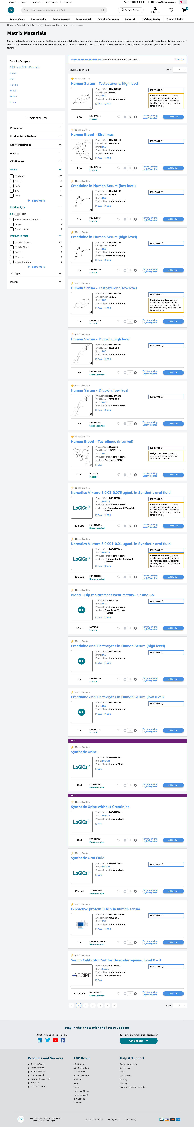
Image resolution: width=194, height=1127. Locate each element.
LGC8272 (113, 447)
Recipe (105, 969)
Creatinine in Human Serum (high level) (104, 237)
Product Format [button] (35, 235)
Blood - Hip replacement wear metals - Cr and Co (112, 595)
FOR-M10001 (115, 757)
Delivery (123, 1079)
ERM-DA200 (115, 344)
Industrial (35, 1082)
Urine (13, 102)
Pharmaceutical (38, 1067)
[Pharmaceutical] (28, 1068)
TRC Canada (79, 1098)
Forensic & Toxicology (40, 1079)
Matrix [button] (35, 281)
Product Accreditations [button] (35, 136)
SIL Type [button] (35, 273)
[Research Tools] (28, 1064)
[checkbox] (12, 176)
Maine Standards (81, 1075)
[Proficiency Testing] (28, 1086)
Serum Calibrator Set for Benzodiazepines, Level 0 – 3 (116, 960)
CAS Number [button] (35, 161)
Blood (13, 72)
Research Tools (37, 1064)
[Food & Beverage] (28, 1072)
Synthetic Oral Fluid (87, 858)
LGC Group (79, 1064)
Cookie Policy (130, 1119)
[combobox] (64, 10)
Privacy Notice (114, 1119)
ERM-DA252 (115, 191)
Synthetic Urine (84, 752)
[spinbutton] (130, 117)
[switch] (18, 214)
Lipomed (78, 1102)
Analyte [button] (35, 153)
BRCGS (77, 1087)
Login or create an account (86, 59)
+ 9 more (104, 510)
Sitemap (124, 1083)
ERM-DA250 (115, 651)
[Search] (102, 10)
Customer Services (128, 1064)
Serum (13, 96)
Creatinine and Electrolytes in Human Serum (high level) (118, 646)
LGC (104, 95)
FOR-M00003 (115, 549)
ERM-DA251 (115, 702)
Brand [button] (35, 169)
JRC (104, 921)
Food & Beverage (38, 1071)
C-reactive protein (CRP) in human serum (105, 909)
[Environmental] (28, 1075)
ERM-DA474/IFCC (117, 914)
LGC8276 (113, 600)
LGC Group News (81, 1068)
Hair (12, 78)
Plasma (14, 84)
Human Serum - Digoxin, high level (100, 339)
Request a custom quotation (133, 1087)
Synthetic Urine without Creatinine (100, 807)
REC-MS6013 (115, 965)
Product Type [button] (35, 207)
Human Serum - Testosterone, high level (104, 83)
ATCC (76, 1083)
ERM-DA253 (115, 242)
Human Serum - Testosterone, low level (104, 288)
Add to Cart (173, 116)
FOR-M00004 (115, 863)
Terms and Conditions (93, 1119)
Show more (38, 200)
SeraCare (78, 1079)
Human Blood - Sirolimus (92, 134)
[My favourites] (171, 10)
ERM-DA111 (115, 140)
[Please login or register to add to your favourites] (118, 117)
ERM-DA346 (115, 293)
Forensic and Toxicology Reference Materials (42, 25)
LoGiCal (106, 501)
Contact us (67, 2)
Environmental (37, 1075)
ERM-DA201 (115, 396)
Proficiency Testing (39, 1086)
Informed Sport (81, 1095)
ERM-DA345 (115, 89)
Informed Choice (81, 1091)
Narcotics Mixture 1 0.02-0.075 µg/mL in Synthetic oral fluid (121, 492)
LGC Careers (79, 1071)
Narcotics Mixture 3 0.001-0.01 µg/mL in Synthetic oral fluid (121, 544)
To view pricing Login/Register (150, 116)
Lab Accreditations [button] (35, 144)
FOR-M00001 (115, 498)
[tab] (36, 128)
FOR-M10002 (115, 812)
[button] (135, 117)
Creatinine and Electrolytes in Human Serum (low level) (117, 697)
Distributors (125, 1075)
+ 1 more (104, 613)
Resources (36, 2)
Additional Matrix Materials (24, 67)
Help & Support (51, 2)
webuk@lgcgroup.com (165, 2)
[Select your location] (183, 2)
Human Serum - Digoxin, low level (99, 390)
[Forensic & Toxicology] (28, 1079)
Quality (24, 2)
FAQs (122, 1071)
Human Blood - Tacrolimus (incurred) (102, 441)
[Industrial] (28, 1083)
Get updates (136, 1040)
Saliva (13, 90)
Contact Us (125, 1068)
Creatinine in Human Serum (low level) (103, 186)
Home (10, 25)
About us (13, 2)
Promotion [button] (35, 128)
